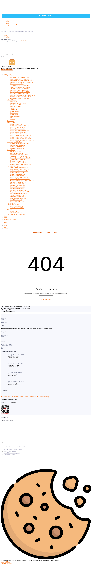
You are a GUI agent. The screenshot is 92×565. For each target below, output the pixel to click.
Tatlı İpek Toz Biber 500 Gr (18, 156)
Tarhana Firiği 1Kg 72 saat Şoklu (20, 88)
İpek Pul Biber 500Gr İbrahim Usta (20, 164)
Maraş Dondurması (13, 166)
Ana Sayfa (6, 33)
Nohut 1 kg (13, 211)
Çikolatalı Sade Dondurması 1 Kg (20, 179)
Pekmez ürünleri (15, 106)
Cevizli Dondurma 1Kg (17, 195)
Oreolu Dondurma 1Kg (17, 184)
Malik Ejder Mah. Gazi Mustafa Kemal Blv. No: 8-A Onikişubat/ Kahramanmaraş (25, 397)
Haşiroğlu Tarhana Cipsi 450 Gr (20, 92)
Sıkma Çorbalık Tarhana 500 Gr (20, 87)
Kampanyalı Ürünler (12, 25)
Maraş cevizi (14, 114)
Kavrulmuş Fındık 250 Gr (18, 145)
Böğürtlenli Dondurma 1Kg (18, 196)
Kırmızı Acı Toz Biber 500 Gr (19, 155)
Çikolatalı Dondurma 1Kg (17, 175)
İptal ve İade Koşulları (10, 451)
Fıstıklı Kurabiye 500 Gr (17, 206)
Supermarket (10, 20)
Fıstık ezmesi (14, 113)
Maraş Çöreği (11, 203)
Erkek (7, 23)
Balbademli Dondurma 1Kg (18, 198)
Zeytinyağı (13, 109)
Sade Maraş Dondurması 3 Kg (19, 171)
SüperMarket (37, 232)
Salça (12, 108)
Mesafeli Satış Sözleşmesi (12, 453)
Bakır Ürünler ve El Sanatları (16, 214)
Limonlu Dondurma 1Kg (17, 185)
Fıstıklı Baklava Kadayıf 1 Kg (18, 134)
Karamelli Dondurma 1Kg (17, 188)
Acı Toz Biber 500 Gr (16, 153)
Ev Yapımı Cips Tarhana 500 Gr (20, 77)
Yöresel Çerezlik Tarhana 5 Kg (19, 85)
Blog (2, 348)
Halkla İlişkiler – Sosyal (6, 345)
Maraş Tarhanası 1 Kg (17, 84)
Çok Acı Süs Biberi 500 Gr (18, 163)
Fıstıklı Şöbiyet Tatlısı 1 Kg (18, 132)
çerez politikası (5, 562)
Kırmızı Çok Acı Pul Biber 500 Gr (20, 158)
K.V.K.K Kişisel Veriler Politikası (13, 450)
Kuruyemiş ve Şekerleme (14, 142)
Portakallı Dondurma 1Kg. (18, 182)
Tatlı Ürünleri (11, 122)
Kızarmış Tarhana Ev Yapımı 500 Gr (21, 79)
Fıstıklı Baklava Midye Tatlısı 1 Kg (20, 137)
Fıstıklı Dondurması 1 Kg (17, 174)
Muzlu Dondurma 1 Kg (17, 201)
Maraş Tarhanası (12, 76)
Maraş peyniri (14, 111)
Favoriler (6, 36)
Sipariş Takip (7, 37)
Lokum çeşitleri (15, 116)
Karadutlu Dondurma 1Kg (18, 190)
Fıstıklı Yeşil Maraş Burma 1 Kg (19, 130)
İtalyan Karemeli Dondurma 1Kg (19, 192)
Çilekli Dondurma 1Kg (16, 200)
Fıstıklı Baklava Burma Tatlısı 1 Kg (20, 138)
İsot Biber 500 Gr (15, 151)
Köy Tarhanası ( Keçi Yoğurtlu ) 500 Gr (22, 80)
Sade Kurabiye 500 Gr (17, 208)
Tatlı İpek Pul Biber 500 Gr (18, 159)
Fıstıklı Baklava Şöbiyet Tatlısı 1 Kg (20, 135)
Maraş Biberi (11, 150)
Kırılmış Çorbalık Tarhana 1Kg (19, 90)
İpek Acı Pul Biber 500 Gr (18, 161)
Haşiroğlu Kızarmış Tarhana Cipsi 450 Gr (22, 95)
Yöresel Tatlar (11, 100)
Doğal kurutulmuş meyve (18, 103)
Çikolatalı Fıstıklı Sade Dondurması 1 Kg (22, 180)
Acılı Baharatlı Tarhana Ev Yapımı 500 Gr (22, 82)
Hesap (5, 35)
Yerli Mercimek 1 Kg (16, 213)
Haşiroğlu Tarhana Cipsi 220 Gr (20, 93)
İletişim (2, 347)
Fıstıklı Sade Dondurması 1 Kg (19, 177)
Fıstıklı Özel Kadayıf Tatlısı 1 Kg (19, 126)
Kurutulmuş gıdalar (16, 105)
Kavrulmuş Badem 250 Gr (18, 148)
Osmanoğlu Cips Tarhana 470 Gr (20, 97)
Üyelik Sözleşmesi (9, 454)
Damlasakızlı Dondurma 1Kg (18, 193)
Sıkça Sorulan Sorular (6, 344)
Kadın (7, 21)
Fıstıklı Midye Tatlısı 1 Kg (17, 129)
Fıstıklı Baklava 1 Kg (16, 124)
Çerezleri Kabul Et (6, 563)
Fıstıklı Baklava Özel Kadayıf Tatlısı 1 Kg (22, 140)
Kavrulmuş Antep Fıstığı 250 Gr (20, 143)
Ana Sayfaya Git (46, 299)
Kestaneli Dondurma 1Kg (17, 187)
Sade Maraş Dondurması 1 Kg (19, 167)
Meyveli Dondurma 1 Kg (17, 172)
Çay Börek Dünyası (13, 204)
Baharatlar (13, 101)
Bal (11, 117)
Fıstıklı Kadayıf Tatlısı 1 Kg (18, 127)
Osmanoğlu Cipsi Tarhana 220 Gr (20, 98)
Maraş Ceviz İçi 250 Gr (17, 146)
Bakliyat (12, 119)
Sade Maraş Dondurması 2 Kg (19, 169)
